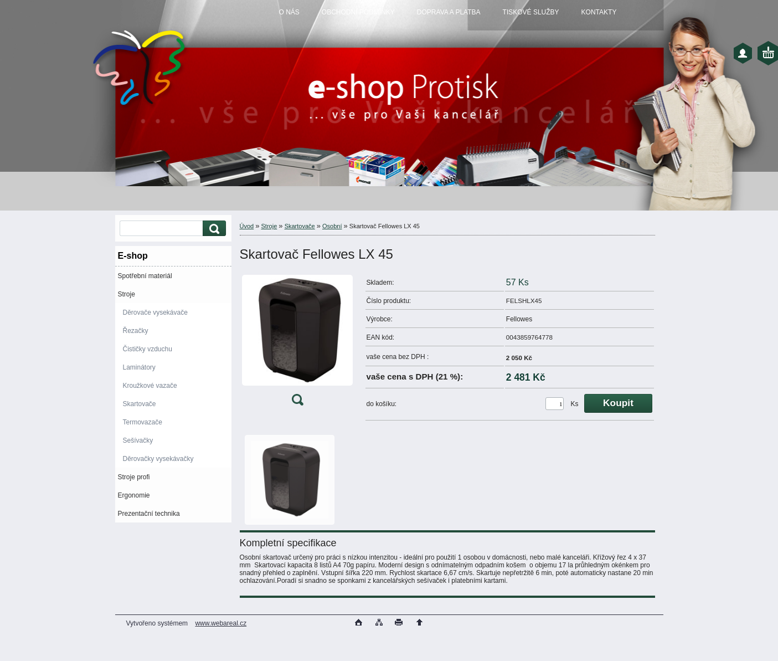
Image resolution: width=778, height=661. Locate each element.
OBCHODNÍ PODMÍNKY (358, 12)
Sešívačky (138, 440)
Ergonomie (134, 495)
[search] (212, 229)
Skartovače (139, 404)
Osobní (332, 226)
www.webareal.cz (220, 623)
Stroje (126, 294)
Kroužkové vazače (150, 386)
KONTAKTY (599, 12)
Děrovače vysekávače (155, 312)
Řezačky (135, 331)
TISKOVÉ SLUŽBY (531, 12)
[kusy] (554, 403)
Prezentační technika (149, 513)
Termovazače (142, 422)
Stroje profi (134, 477)
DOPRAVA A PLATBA (449, 12)
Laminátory (139, 367)
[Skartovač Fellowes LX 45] (297, 343)
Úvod (247, 226)
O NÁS (289, 12)
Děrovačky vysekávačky (158, 459)
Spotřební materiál (145, 276)
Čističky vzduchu (147, 349)
